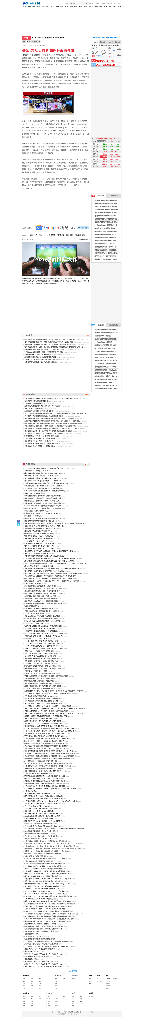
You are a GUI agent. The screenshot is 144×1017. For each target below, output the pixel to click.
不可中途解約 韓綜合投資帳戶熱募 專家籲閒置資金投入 (44, 736)
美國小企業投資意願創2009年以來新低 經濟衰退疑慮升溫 (44, 781)
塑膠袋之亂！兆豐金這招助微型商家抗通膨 (39, 359)
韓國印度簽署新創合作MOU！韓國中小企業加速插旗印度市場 (46, 921)
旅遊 (100, 7)
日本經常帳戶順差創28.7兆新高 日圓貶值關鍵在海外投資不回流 (47, 746)
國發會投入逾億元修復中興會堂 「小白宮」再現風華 (43, 821)
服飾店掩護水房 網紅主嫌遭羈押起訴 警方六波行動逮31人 (46, 349)
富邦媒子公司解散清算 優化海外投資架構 (39, 546)
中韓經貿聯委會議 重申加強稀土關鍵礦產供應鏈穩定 (43, 496)
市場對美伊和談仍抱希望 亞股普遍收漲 (38, 663)
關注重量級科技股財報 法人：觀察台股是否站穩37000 (44, 926)
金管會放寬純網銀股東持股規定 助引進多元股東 (111, 339)
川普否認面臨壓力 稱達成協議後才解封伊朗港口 (111, 250)
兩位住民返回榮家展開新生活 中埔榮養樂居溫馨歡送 (43, 703)
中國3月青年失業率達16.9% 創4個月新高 (39, 819)
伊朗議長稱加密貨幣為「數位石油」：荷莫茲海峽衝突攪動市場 (46, 874)
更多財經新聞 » (84, 239)
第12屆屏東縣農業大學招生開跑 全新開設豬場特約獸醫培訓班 (46, 676)
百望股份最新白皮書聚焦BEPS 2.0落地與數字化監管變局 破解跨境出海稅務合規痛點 (54, 829)
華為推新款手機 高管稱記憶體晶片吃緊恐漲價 (40, 809)
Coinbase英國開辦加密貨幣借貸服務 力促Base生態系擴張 (45, 864)
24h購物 (96, 3)
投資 (73, 1001)
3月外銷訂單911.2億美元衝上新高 (36, 774)
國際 (52, 7)
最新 (24, 979)
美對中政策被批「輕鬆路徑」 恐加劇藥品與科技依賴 (43, 498)
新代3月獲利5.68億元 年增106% (35, 541)
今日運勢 (101, 38)
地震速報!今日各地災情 (105, 60)
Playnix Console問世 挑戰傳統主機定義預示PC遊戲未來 (44, 506)
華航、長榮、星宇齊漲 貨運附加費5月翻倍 (39, 651)
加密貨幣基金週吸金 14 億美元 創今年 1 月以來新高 (42, 866)
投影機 (45, 235)
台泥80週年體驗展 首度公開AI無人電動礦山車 (41, 628)
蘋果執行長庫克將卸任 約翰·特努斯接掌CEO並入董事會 (44, 894)
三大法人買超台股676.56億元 (34, 613)
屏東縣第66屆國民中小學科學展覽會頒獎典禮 (40, 683)
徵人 (92, 1012)
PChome (103, 3)
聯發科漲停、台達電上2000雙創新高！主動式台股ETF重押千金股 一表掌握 (51, 844)
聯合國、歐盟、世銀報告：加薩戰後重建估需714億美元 (44, 741)
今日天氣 (95, 42)
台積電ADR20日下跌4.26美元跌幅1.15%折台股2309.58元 (44, 966)
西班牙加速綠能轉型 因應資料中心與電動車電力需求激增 (44, 776)
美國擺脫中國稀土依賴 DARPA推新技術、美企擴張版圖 (44, 726)
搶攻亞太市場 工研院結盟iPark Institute (38, 696)
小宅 (35, 235)
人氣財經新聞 (113, 196)
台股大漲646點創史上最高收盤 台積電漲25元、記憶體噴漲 (45, 841)
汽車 (110, 7)
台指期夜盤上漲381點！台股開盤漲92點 (38, 961)
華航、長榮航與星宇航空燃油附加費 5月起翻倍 (41, 611)
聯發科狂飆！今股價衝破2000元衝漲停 (38, 824)
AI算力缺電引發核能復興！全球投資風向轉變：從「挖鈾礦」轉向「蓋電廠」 (51, 914)
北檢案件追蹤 (111, 38)
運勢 (61, 7)
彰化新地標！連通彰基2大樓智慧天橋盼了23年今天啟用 (113, 373)
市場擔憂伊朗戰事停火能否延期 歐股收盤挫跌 (111, 234)
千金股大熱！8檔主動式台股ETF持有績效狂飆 (40, 836)
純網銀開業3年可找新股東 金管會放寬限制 (39, 533)
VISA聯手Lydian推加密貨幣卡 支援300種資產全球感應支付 (45, 733)
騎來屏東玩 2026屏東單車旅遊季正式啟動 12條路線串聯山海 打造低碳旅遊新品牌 (53, 423)
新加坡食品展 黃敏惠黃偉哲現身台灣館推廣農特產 (42, 826)
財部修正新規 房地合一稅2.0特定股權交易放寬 (111, 376)
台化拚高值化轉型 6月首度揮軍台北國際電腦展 (41, 488)
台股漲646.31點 (30, 791)
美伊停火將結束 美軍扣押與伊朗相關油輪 (47, 38)
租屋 (67, 235)
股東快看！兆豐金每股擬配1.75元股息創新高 (40, 543)
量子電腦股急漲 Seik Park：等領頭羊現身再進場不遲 (43, 886)
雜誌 (105, 7)
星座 (66, 7)
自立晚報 (42, 45)
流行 (39, 988)
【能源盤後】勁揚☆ (31, 959)
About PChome (86, 1012)
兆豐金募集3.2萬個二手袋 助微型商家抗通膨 (40, 362)
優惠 (31, 235)
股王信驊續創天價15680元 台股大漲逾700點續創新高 (44, 796)
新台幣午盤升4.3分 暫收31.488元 (36, 806)
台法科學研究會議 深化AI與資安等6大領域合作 (41, 814)
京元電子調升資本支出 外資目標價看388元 (39, 678)
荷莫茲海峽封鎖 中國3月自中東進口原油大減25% (42, 616)
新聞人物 (58, 975)
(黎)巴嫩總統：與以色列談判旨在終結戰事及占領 (111, 216)
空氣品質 (102, 42)
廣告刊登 (64, 1012)
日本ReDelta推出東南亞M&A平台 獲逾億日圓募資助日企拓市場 (46, 468)
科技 (47, 7)
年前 (40, 235)
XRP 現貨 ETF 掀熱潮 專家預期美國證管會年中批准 (42, 889)
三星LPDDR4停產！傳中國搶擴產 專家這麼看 (40, 653)
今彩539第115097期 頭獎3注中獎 (106, 225)
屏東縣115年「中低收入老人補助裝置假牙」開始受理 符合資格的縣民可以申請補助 (54, 691)
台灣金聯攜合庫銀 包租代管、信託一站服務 (109, 379)
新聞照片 (51, 993)
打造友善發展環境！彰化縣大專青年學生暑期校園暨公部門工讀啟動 (117, 370)
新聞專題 (75, 975)
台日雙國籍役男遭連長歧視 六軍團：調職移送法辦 (112, 213)
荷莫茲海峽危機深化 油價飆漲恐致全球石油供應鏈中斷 (43, 881)
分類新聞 (26, 975)
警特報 (115, 979)
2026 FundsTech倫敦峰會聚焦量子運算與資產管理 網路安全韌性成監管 (49, 753)
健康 (71, 7)
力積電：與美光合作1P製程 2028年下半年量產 (41, 646)
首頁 (24, 7)
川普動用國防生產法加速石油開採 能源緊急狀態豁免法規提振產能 (47, 738)
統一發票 (99, 981)
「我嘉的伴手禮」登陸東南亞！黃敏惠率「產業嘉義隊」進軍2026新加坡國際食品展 (54, 523)
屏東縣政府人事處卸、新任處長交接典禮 (108, 345)
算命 (90, 979)
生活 (85, 7)
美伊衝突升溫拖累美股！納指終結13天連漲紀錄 (41, 944)
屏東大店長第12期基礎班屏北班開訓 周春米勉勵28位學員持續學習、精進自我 (52, 421)
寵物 (39, 979)
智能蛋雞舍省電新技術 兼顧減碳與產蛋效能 (39, 939)
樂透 (98, 979)
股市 (91, 3)
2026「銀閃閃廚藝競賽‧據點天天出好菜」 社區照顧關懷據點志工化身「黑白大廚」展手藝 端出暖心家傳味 (62, 413)
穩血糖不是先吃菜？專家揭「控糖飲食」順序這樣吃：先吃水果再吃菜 (118, 247)
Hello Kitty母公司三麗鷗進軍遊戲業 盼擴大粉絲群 (42, 621)
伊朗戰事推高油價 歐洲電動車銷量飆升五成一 (40, 861)
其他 (39, 999)
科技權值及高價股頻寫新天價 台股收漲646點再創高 (43, 588)
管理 (73, 1003)
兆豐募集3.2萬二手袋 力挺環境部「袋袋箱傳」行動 (43, 723)
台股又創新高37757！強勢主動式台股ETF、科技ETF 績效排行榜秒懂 (49, 846)
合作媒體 (109, 3)
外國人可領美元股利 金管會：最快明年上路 (39, 528)
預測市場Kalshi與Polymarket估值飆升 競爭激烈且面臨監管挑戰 (46, 483)
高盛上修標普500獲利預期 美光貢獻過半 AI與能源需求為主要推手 (47, 879)
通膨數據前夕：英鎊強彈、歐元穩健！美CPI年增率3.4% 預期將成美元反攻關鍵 (52, 849)
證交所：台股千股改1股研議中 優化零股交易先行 (42, 804)
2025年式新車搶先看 (105, 64)
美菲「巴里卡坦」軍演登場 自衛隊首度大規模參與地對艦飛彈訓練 (47, 901)
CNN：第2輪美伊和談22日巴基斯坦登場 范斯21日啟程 (113, 206)
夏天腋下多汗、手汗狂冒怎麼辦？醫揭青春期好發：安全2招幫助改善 (118, 256)
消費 (96, 7)
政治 (33, 7)
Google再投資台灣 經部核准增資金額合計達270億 (42, 641)
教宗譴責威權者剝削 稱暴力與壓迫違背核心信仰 (111, 219)
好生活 (81, 996)
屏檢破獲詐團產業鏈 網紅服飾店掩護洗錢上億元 (42, 357)
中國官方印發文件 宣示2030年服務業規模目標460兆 (43, 518)
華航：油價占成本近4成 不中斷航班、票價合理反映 (43, 636)
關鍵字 (91, 993)
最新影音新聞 (113, 325)
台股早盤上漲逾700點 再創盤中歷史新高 (39, 931)
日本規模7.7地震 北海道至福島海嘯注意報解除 (110, 231)
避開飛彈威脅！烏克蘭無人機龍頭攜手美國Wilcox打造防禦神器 (46, 906)
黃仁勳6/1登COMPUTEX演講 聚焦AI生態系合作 (42, 591)
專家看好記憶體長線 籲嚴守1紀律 (106, 333)
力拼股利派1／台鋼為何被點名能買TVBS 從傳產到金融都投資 (47, 941)
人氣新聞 (98, 196)
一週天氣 (108, 981)
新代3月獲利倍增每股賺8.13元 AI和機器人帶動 (41, 643)
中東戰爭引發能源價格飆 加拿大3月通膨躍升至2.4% (43, 593)
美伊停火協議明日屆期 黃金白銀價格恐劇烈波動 (41, 876)
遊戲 (83, 235)
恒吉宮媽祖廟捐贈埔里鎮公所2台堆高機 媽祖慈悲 (41, 701)
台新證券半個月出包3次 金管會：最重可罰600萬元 (43, 503)
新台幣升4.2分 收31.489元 (34, 623)
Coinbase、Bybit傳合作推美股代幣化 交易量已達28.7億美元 (45, 859)
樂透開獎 (117, 42)
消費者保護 (70, 1012)
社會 (38, 7)
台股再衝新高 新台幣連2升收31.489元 (38, 471)
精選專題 (74, 979)
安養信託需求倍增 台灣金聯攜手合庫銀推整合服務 (42, 668)
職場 (57, 7)
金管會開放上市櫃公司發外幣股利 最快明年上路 (42, 501)
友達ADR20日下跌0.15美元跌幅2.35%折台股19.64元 (43, 964)
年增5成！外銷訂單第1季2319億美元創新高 (39, 688)
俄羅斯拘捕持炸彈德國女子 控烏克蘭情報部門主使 (112, 222)
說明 (115, 3)
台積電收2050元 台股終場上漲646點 (37, 834)
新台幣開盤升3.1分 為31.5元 (35, 936)
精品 (71, 235)
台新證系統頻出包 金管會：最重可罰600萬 (109, 388)
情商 (39, 981)
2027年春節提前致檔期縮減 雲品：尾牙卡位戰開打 (43, 816)
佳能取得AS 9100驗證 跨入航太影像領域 (39, 811)
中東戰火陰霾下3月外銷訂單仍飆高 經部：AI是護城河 (44, 486)
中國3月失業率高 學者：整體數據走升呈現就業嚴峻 (42, 508)
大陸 (119, 7)
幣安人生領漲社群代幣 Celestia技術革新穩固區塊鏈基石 (44, 743)
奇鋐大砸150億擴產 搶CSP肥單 (35, 671)
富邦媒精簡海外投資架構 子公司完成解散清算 (41, 658)
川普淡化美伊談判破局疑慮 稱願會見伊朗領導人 (111, 203)
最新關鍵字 (92, 996)
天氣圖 (107, 988)
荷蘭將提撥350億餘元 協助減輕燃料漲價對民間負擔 (112, 240)
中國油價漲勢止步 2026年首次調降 (37, 638)
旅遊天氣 (108, 983)
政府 (114, 7)
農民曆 (94, 38)
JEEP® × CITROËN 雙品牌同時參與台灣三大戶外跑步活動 (45, 769)
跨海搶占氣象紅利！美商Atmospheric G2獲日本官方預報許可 (46, 764)
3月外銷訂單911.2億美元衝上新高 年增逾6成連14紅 (43, 626)
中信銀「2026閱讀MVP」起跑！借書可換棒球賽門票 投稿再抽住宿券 (49, 728)
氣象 (107, 975)
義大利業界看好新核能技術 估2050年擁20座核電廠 (43, 473)
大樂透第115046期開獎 (103, 336)
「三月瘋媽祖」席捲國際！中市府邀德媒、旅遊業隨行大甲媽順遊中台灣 (50, 426)
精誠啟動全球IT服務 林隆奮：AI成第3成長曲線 (111, 385)
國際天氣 (108, 986)
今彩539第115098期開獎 (103, 342)
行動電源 (77, 235)
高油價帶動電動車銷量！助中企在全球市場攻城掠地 (42, 831)
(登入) (119, 3)
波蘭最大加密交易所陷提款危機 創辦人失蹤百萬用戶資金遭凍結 (47, 851)
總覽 (73, 996)
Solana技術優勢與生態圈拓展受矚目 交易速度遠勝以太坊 (44, 491)
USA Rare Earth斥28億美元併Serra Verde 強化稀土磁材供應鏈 (46, 911)
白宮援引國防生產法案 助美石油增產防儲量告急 (41, 899)
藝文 (81, 999)
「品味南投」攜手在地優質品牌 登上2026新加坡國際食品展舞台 (47, 344)
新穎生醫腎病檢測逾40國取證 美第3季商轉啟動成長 (43, 603)
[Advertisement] (56, 305)
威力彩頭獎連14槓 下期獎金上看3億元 (108, 253)
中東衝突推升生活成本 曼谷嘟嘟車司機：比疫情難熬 (43, 633)
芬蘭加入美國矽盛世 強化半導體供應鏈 (108, 200)
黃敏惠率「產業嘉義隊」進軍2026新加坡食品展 (41, 779)
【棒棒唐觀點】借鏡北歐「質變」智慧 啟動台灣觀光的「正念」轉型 (48, 342)
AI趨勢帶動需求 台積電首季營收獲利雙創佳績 (40, 761)
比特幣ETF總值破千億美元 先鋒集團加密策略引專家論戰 (44, 909)
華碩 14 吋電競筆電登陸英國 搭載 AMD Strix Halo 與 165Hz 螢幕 (47, 758)
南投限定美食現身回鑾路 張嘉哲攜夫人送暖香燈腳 (42, 698)
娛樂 (75, 7)
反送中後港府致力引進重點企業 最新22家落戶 (40, 794)
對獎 (98, 975)
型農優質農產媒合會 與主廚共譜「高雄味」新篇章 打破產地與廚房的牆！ (50, 339)
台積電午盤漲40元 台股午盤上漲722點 (38, 839)
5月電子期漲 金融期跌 (32, 583)
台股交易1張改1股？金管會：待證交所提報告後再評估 (43, 526)
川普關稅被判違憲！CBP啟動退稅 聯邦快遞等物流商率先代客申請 (47, 766)
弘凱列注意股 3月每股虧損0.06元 (36, 511)
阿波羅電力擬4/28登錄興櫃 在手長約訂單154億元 (42, 666)
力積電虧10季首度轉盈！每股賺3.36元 (38, 531)
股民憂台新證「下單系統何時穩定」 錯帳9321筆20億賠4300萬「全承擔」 (50, 789)
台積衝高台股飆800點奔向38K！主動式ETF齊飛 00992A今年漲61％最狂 (50, 801)
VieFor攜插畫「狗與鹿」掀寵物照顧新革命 (39, 354)
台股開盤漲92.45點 (31, 934)
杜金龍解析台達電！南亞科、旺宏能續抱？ (109, 382)
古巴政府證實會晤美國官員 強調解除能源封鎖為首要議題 (44, 786)
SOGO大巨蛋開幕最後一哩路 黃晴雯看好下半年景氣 (43, 352)
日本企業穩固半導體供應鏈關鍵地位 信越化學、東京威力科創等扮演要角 (50, 756)
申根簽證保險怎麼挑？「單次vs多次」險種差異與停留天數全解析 (47, 916)
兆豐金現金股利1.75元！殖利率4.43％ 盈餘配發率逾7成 (44, 748)
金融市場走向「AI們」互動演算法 (36, 856)
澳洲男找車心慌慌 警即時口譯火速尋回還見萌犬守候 (43, 854)
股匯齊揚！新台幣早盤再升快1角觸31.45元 (39, 956)
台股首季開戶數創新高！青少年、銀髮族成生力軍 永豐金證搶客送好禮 (50, 731)
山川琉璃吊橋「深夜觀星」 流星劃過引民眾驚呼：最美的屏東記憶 (47, 693)
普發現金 (52, 235)
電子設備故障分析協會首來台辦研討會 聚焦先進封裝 (43, 478)
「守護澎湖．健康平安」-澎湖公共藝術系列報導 (41, 661)
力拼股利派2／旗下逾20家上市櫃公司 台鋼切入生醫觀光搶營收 (47, 946)
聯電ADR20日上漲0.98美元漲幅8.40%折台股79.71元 (43, 954)
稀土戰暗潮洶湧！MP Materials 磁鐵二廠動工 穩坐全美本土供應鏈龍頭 (49, 904)
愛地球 (81, 1003)
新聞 (24, 41)
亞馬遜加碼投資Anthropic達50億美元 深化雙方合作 (43, 481)
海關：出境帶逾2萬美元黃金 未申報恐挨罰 (40, 596)
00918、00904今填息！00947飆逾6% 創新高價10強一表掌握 (46, 716)
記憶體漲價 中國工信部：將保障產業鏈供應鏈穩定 (42, 618)
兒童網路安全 (77, 1012)
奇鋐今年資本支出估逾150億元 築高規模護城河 (41, 631)
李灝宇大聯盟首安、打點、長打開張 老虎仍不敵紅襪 (113, 244)
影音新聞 (26, 993)
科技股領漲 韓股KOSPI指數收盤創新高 (38, 608)
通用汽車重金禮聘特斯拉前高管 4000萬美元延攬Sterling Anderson (47, 884)
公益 (81, 1001)
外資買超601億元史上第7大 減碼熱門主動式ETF (42, 601)
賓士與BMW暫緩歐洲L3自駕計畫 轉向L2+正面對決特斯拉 (44, 784)
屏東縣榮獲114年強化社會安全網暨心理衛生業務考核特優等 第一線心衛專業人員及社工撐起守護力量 (60, 708)
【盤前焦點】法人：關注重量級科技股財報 (39, 949)
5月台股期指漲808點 (31, 606)
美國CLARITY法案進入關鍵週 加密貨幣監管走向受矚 (43, 869)
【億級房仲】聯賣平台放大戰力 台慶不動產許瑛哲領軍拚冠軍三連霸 (48, 551)
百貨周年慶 (60, 235)
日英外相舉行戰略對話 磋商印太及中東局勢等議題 (112, 228)
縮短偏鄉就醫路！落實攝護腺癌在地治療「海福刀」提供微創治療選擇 (118, 237)
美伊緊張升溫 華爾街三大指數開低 (106, 209)
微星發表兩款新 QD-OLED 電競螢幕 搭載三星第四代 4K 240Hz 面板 (48, 751)
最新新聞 (98, 325)
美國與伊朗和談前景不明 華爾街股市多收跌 (40, 924)
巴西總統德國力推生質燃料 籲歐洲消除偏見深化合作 (43, 929)
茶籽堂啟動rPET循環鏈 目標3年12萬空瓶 (39, 681)
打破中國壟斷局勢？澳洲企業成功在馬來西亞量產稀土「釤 (45, 771)
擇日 (90, 983)
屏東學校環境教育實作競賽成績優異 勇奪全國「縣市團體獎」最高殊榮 (118, 354)
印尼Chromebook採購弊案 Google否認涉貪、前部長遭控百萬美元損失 (49, 919)
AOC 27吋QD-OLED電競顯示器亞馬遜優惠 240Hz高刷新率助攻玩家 (48, 896)
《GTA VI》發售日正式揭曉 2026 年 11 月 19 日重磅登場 (44, 891)
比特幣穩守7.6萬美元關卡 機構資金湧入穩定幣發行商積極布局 (46, 871)
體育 (80, 7)
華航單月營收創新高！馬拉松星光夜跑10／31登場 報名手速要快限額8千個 (51, 398)
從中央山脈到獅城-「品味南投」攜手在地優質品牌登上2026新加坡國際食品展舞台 (53, 347)
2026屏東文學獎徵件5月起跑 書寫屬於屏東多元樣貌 (42, 686)
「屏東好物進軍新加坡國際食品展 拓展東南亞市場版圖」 (114, 351)
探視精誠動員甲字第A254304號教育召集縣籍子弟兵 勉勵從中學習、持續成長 (51, 428)
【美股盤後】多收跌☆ (32, 951)
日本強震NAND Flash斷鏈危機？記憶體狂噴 (40, 656)
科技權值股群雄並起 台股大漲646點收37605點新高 (43, 799)
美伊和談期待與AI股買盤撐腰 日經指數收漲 (40, 586)
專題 (29, 7)
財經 (43, 7)
